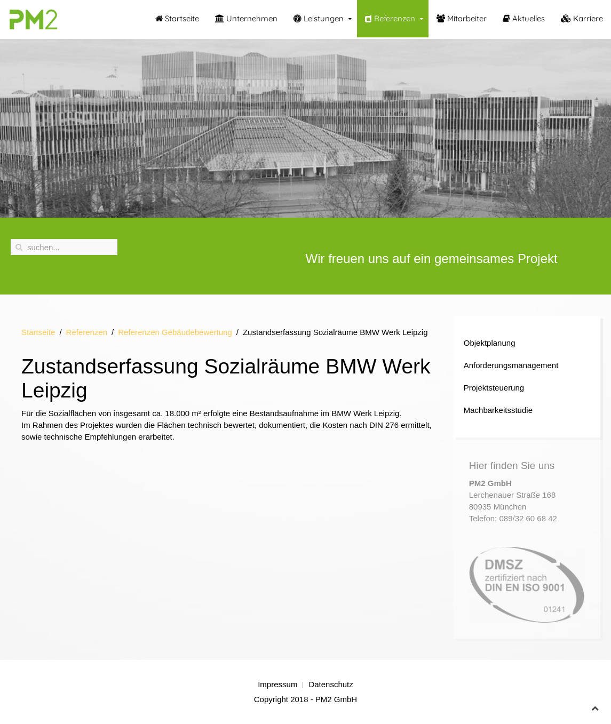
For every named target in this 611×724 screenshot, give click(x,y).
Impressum (277, 684)
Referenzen (390, 18)
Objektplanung (489, 342)
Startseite (177, 18)
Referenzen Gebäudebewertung (175, 332)
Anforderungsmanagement (511, 365)
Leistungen (318, 18)
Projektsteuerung (494, 387)
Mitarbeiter (462, 18)
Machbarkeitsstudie (498, 410)
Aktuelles (524, 18)
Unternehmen (246, 18)
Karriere (582, 18)
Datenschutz (330, 684)
